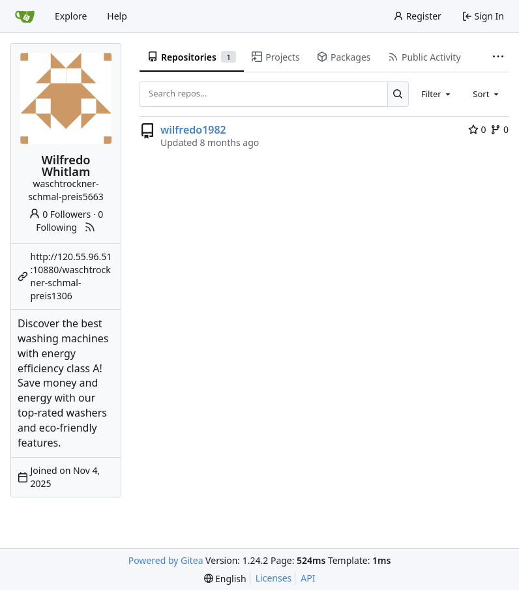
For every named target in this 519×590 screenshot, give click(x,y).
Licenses (274, 578)
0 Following (69, 220)
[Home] (25, 16)
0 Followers (60, 214)
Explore (71, 16)
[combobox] (436, 93)
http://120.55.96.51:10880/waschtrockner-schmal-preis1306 (71, 276)
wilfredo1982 (193, 129)
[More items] (498, 57)
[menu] (225, 578)
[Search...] (398, 93)
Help (117, 16)
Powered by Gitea (165, 560)
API (308, 578)
